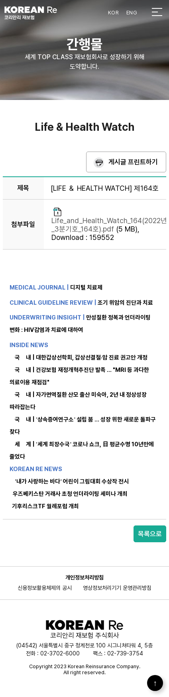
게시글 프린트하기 (133, 162)
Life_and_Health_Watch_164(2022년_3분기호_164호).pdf (109, 224)
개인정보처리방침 (84, 577)
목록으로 (150, 534)
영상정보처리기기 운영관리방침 (117, 588)
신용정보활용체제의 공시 (45, 588)
